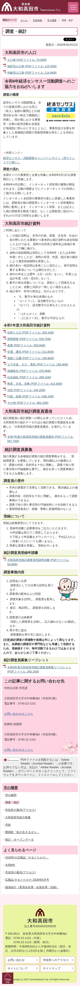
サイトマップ (51, 968)
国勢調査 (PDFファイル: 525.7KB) (29, 339)
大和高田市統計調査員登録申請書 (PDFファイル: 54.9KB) (38, 562)
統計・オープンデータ (19, 839)
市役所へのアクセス (56, 960)
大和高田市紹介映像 (18, 817)
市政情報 (37, 20)
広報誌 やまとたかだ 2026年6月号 (27, 879)
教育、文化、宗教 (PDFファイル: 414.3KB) (34, 383)
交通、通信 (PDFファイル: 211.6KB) (30, 351)
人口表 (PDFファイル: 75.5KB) (27, 59)
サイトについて (18, 968)
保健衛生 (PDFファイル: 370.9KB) (29, 371)
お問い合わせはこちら (18, 713)
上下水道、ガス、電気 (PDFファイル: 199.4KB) (37, 364)
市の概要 (52, 20)
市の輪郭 (11, 795)
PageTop (7, 978)
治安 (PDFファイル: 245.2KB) (26, 390)
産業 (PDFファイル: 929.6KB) (26, 345)
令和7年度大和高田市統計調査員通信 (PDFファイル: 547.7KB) (40, 439)
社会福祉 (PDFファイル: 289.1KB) (29, 377)
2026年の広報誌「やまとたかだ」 (27, 857)
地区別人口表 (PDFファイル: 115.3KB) (32, 66)
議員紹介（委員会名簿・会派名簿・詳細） (32, 887)
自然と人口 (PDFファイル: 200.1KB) (30, 332)
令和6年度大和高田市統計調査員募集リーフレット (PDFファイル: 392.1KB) (39, 669)
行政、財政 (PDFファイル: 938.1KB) (30, 396)
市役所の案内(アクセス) (20, 810)
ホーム (24, 20)
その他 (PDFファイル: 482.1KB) (27, 402)
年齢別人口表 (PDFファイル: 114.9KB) (32, 72)
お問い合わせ (16, 960)
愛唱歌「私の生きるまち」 (22, 832)
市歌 (8, 824)
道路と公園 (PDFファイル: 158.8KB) (30, 358)
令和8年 (10, 865)
